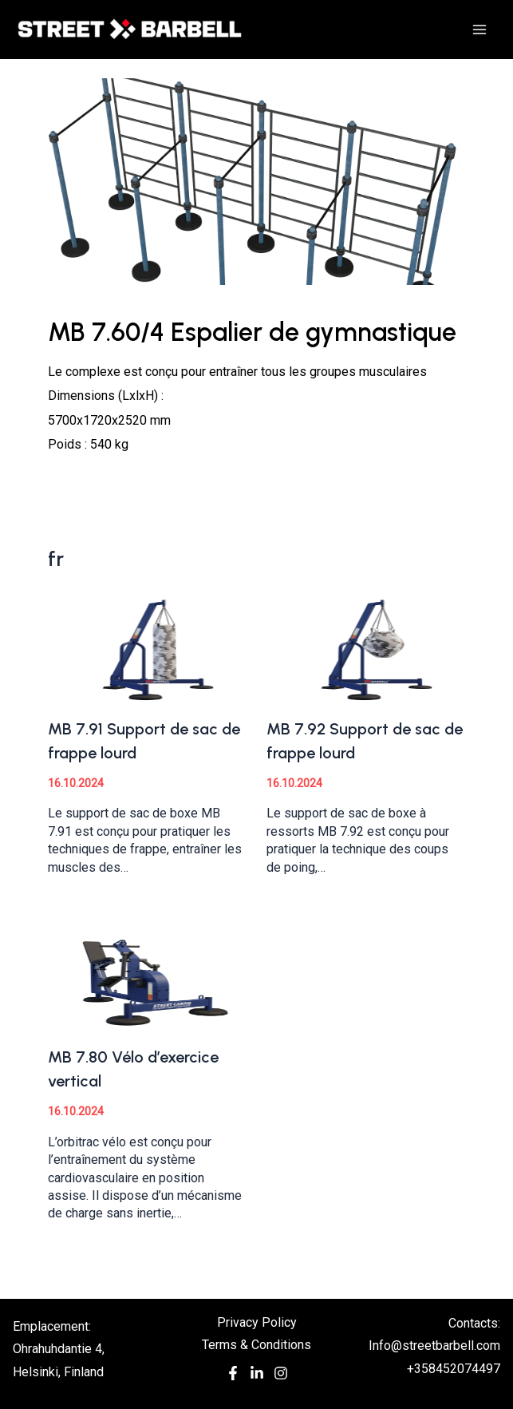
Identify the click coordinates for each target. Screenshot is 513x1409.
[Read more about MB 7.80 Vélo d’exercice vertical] (147, 976)
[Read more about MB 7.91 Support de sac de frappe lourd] (147, 647)
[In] (257, 1376)
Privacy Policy (257, 1322)
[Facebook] (233, 1376)
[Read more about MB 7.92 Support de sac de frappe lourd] (365, 647)
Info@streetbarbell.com (434, 1345)
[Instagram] (281, 1376)
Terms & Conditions (256, 1344)
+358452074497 (453, 1368)
